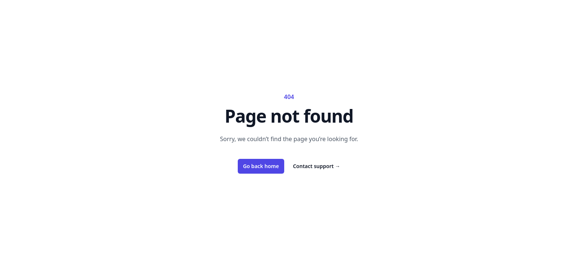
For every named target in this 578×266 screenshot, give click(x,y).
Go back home (261, 166)
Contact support (316, 166)
